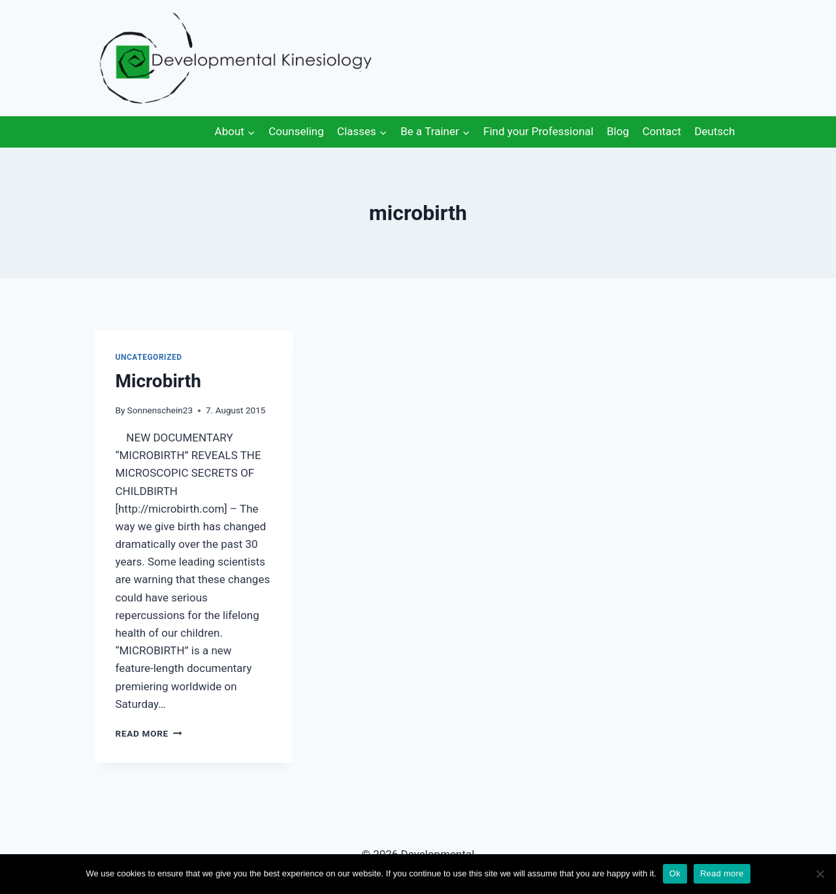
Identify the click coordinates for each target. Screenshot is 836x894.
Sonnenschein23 (160, 410)
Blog (618, 131)
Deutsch (714, 131)
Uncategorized (149, 357)
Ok (675, 873)
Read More (149, 733)
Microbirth (158, 381)
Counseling (296, 131)
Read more (722, 873)
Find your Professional (538, 131)
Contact (661, 131)
